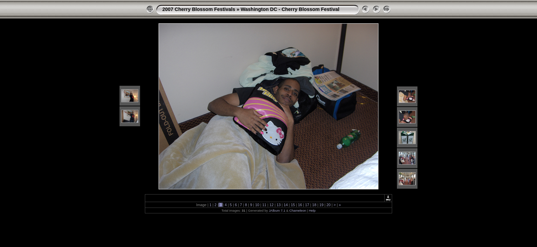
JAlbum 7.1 (277, 210)
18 (314, 205)
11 (264, 205)
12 (271, 205)
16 (300, 205)
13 (278, 205)
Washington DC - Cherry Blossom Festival (290, 9)
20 (328, 205)
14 (286, 205)
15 (293, 205)
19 (321, 205)
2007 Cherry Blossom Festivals (198, 9)
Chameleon (297, 210)
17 (307, 205)
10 (257, 205)
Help (312, 210)
